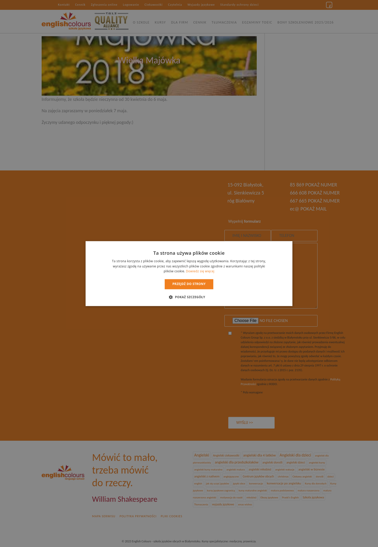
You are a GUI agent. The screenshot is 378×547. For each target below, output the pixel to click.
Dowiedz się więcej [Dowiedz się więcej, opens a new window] (200, 271)
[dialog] (189, 273)
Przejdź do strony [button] (189, 284)
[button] (189, 296)
